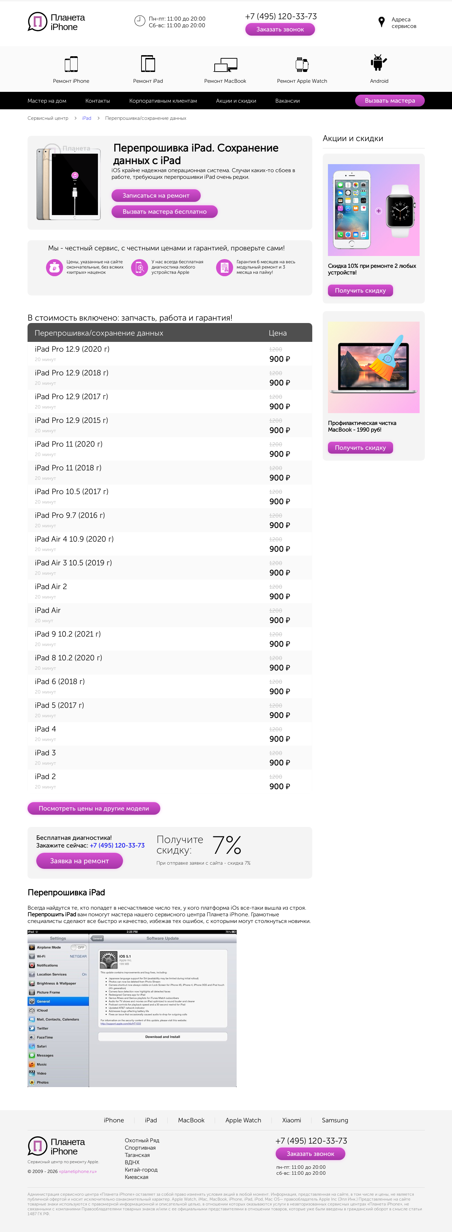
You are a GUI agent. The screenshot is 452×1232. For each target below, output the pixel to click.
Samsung (335, 1120)
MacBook (191, 1120)
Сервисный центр (48, 118)
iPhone (114, 1120)
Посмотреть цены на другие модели (94, 808)
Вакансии (287, 100)
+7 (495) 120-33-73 (281, 16)
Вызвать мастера (390, 100)
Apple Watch (243, 1120)
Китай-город (141, 1169)
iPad (86, 118)
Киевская (136, 1177)
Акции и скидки (236, 100)
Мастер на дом (47, 100)
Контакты (97, 100)
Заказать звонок (280, 29)
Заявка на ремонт (79, 861)
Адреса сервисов (404, 22)
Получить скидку (360, 290)
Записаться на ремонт (156, 195)
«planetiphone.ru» (78, 1171)
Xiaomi (291, 1120)
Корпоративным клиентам (163, 100)
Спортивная (140, 1147)
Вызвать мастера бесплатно (165, 211)
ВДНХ (132, 1162)
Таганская (137, 1155)
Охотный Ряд (142, 1140)
